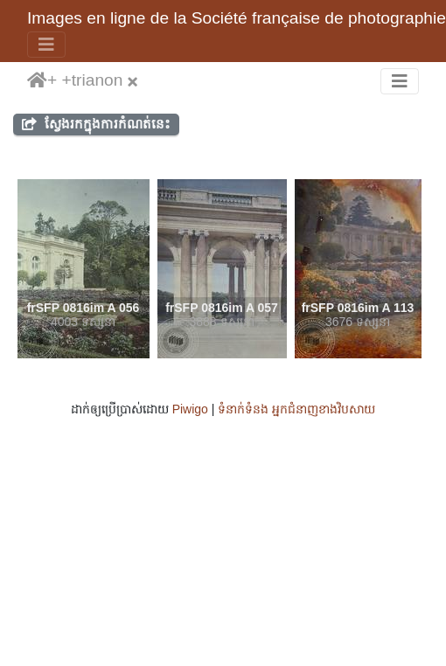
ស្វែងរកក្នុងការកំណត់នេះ (96, 123)
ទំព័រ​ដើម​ (37, 82)
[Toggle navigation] (46, 44)
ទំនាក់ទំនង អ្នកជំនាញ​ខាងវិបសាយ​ (296, 409)
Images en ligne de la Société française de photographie (236, 18)
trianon (97, 80)
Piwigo (190, 409)
